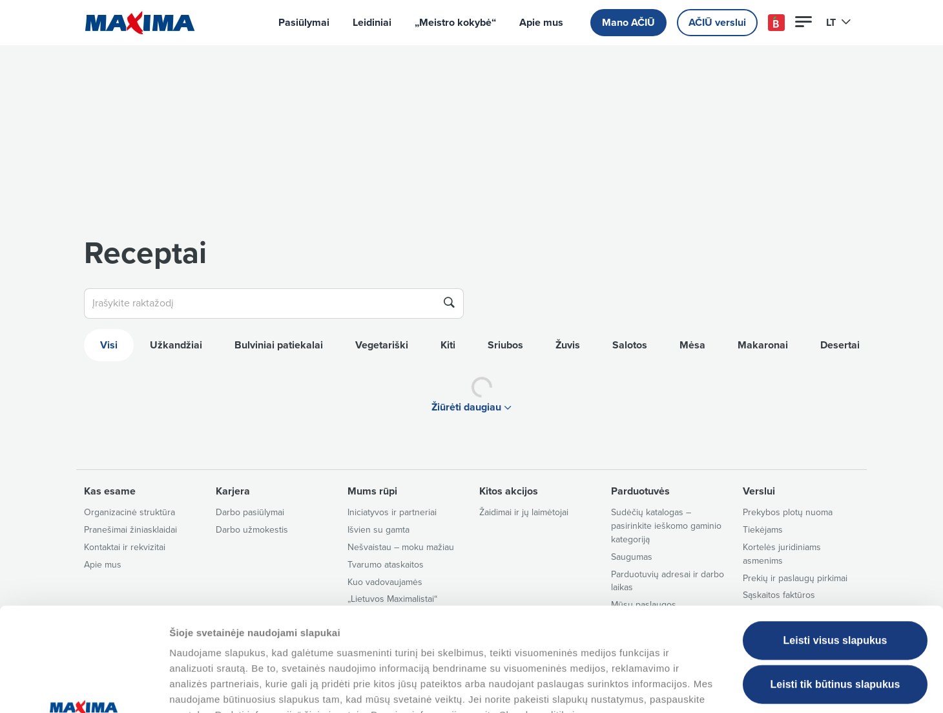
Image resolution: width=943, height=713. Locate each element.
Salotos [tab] (629, 345)
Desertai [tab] (840, 345)
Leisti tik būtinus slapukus (835, 589)
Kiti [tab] (447, 345)
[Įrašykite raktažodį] (259, 303)
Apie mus (541, 22)
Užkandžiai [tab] (176, 345)
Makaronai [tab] (763, 345)
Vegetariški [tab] (381, 345)
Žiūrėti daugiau (471, 407)
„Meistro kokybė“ (455, 22)
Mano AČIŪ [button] (628, 22)
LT (838, 22)
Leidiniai (372, 22)
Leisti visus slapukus (835, 545)
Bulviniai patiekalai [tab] (278, 345)
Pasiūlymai (303, 22)
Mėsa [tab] (692, 345)
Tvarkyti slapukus (660, 687)
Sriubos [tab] (505, 345)
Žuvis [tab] (567, 345)
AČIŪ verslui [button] (717, 22)
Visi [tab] (109, 345)
